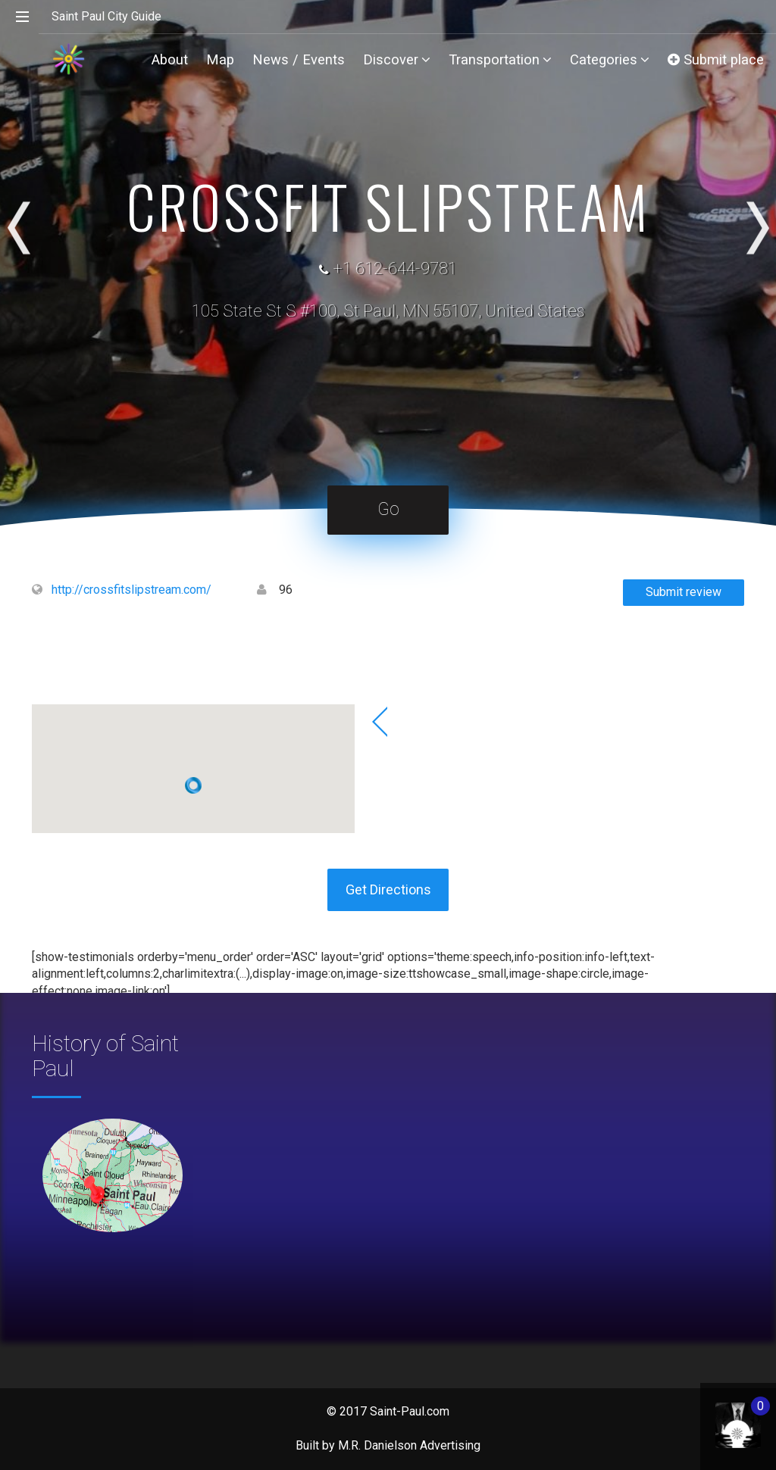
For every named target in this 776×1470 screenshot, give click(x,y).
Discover (396, 59)
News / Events (298, 59)
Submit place (716, 59)
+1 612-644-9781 (395, 268)
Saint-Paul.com (409, 1411)
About (170, 59)
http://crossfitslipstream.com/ (131, 589)
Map (220, 59)
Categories (609, 59)
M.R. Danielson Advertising (409, 1445)
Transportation (500, 59)
